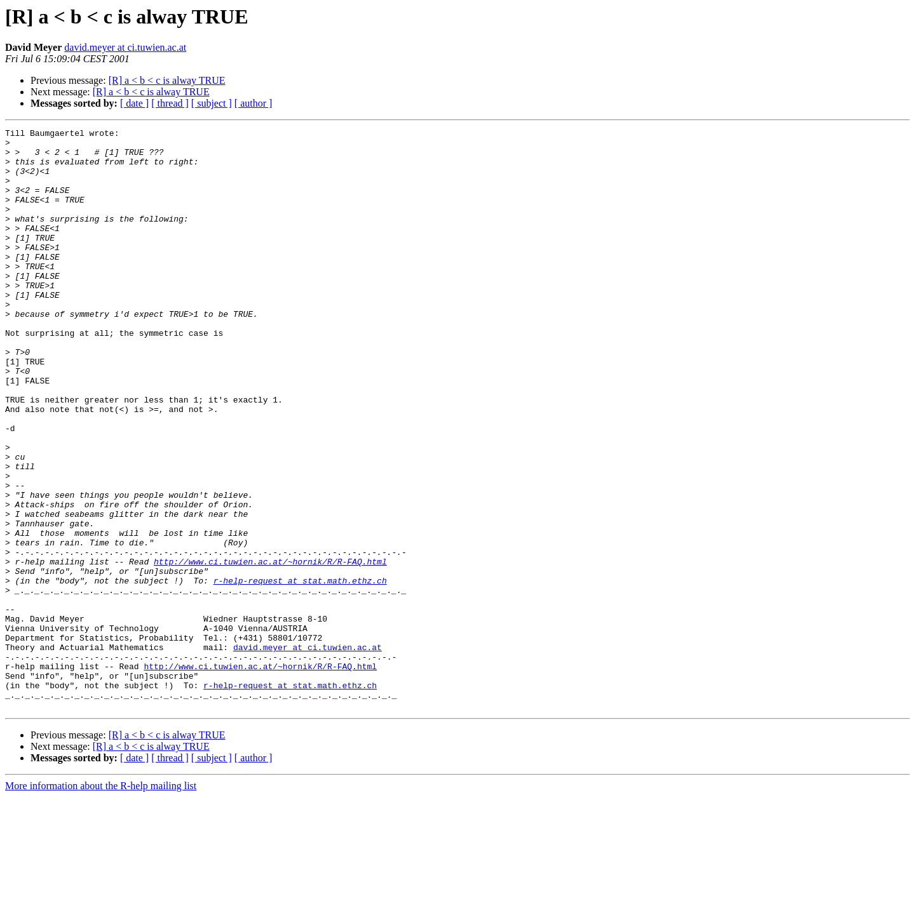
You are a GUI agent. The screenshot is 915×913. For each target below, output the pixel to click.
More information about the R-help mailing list (100, 901)
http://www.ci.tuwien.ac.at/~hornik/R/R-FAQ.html (270, 649)
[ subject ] (211, 103)
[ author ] (253, 103)
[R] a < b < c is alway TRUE (167, 80)
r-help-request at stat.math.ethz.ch (300, 671)
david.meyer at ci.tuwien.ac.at (125, 47)
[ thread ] (170, 103)
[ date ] (134, 103)
